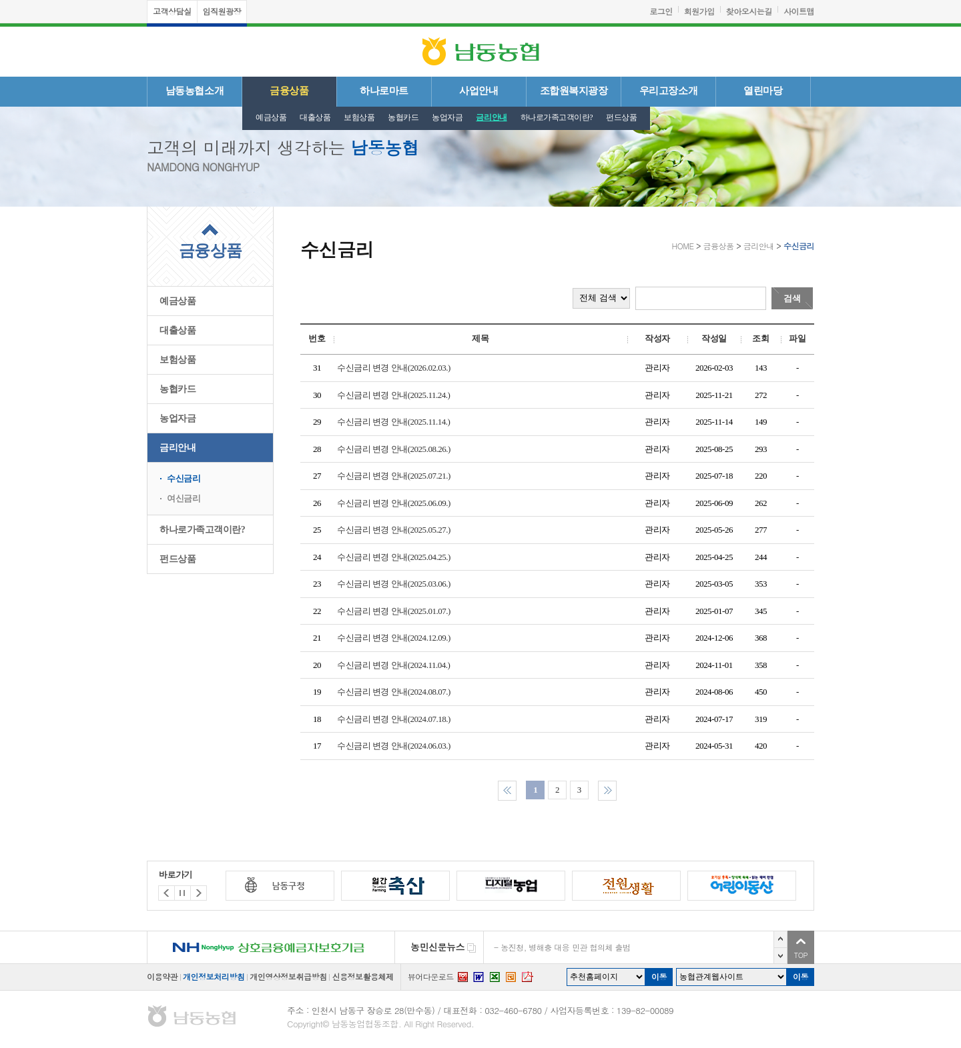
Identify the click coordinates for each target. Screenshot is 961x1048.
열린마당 (762, 90)
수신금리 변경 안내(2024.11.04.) (395, 665)
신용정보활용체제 (362, 976)
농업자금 (447, 117)
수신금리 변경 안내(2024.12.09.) (395, 638)
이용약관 (162, 976)
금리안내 (491, 117)
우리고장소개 (668, 90)
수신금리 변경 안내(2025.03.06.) (395, 584)
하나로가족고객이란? (557, 117)
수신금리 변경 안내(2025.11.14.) (395, 422)
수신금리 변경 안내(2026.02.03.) (395, 368)
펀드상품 (621, 117)
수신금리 (183, 478)
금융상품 (289, 90)
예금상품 (271, 117)
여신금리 (183, 498)
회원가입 (699, 11)
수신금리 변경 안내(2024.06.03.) (395, 746)
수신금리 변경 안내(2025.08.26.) (395, 449)
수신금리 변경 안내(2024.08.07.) (395, 692)
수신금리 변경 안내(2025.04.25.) (395, 557)
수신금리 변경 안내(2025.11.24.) (395, 395)
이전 (780, 939)
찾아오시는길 (749, 11)
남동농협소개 (195, 90)
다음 (780, 955)
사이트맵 (798, 11)
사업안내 (478, 90)
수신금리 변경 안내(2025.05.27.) (395, 530)
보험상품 (359, 117)
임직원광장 (222, 11)
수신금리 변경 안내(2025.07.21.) (395, 476)
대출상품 (315, 117)
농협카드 (403, 117)
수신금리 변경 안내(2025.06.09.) (395, 503)
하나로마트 (384, 90)
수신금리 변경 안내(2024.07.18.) (395, 719)
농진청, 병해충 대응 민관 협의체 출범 (565, 947)
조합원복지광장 (574, 90)
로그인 (661, 11)
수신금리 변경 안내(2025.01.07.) (395, 611)
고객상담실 (172, 11)
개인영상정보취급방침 (288, 976)
